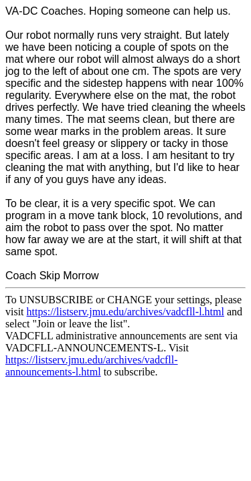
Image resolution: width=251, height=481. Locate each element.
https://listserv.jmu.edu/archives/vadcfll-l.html (125, 311)
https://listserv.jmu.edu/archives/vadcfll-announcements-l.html (91, 365)
